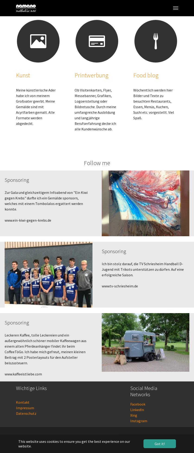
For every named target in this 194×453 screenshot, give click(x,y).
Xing (133, 415)
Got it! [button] (160, 443)
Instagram (138, 420)
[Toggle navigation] (175, 8)
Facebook (137, 404)
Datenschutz (26, 413)
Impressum (25, 408)
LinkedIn (137, 409)
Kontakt (22, 402)
